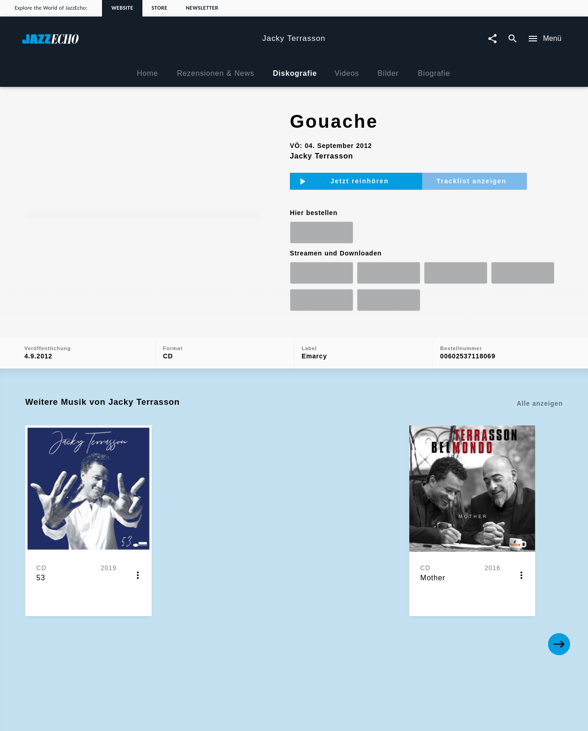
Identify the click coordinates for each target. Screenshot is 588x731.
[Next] (559, 549)
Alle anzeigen (540, 431)
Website (122, 8)
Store (159, 8)
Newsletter (202, 8)
